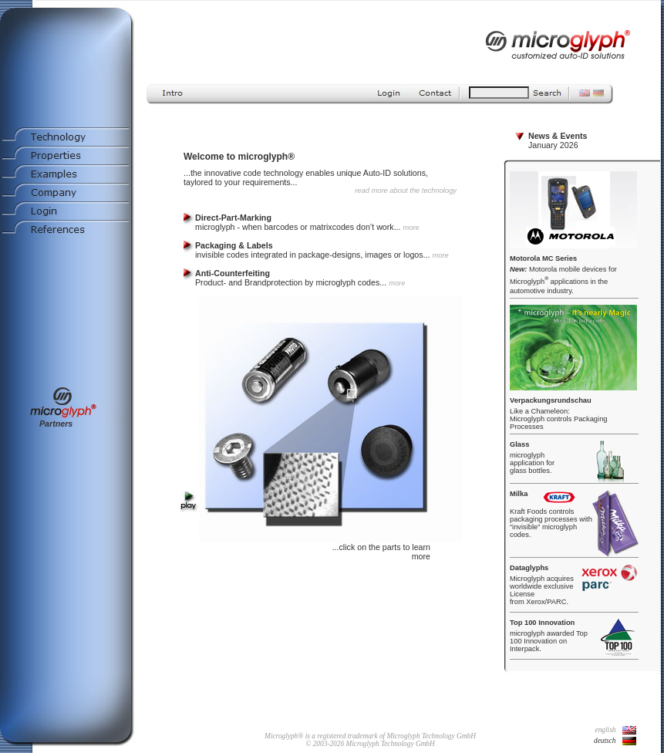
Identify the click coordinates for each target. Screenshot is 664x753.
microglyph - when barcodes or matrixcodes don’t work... (307, 222)
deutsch (605, 741)
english (605, 730)
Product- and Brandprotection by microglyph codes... (300, 277)
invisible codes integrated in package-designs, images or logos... (322, 250)
